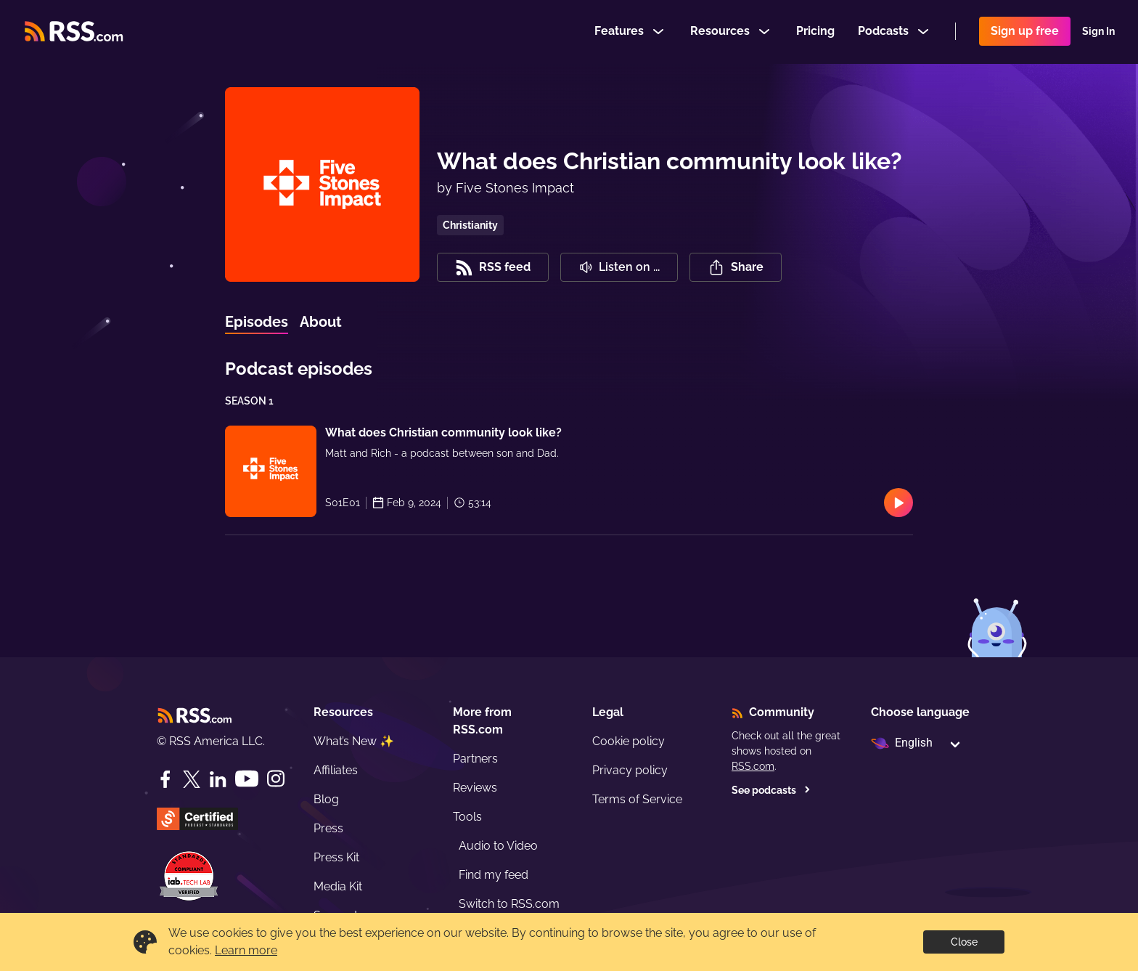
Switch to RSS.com (509, 904)
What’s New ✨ (354, 741)
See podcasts (771, 790)
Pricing (815, 31)
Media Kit (338, 886)
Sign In (1098, 32)
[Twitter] (191, 779)
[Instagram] (275, 779)
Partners (475, 758)
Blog (326, 799)
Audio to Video (498, 846)
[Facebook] (165, 779)
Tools (467, 817)
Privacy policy (630, 770)
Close (964, 942)
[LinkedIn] (217, 779)
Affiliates (336, 770)
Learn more (246, 950)
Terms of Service (637, 799)
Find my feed (493, 875)
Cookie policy (628, 741)
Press (328, 828)
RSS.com (753, 766)
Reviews (475, 788)
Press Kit (336, 857)
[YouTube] (246, 779)
